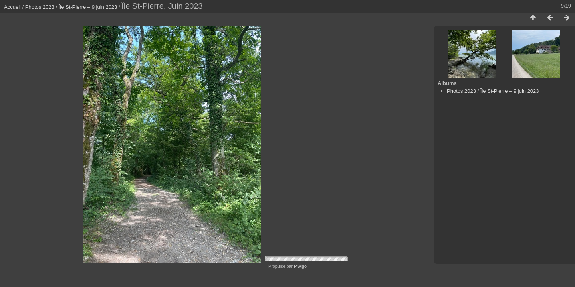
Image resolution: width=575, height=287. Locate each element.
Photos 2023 (39, 7)
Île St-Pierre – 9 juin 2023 (88, 7)
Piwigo (300, 266)
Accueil (12, 7)
